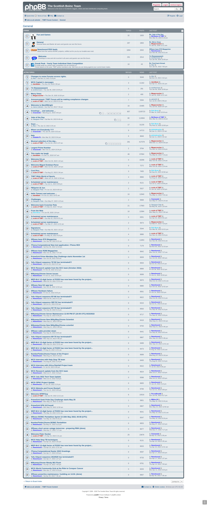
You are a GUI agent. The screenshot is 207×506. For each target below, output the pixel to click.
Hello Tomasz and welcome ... (44, 193)
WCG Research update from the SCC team (49, 371)
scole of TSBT (38, 101)
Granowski (37, 113)
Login (165, 4)
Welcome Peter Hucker (41, 434)
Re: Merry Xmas (155, 42)
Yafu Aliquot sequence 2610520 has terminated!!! (52, 457)
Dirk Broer (155, 110)
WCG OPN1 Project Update (43, 382)
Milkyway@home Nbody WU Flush (46, 463)
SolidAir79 (37, 137)
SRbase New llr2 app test (42, 285)
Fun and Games (43, 35)
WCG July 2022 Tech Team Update (46, 377)
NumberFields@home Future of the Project (50, 354)
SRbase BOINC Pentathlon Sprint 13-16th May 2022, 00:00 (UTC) (59, 417)
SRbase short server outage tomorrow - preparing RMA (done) (58, 428)
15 (111, 113)
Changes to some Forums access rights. (48, 76)
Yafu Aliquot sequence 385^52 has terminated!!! (52, 302)
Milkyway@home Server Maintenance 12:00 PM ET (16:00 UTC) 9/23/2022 (63, 314)
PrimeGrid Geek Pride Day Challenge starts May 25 (53, 400)
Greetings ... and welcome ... (43, 111)
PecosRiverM (156, 394)
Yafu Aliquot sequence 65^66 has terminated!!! (51, 297)
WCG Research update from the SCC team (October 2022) (56, 268)
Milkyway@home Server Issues (44, 274)
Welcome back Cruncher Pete (44, 205)
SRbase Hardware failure (42, 291)
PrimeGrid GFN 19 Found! (42, 405)
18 (120, 113)
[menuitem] (41, 15)
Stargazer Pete (38, 119)
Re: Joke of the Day (156, 34)
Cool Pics (35, 171)
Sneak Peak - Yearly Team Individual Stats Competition (59, 63)
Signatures (35, 228)
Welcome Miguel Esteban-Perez (45, 165)
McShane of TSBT (157, 36)
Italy (33, 135)
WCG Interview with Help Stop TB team (48, 360)
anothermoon (155, 58)
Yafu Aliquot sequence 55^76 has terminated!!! (51, 308)
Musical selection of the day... (44, 141)
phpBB (96, 495)
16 (114, 113)
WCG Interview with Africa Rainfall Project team (52, 365)
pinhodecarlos (156, 129)
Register (157, 4)
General (28, 26)
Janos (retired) (38, 107)
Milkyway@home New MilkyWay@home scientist (52, 325)
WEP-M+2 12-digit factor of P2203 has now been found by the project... (62, 279)
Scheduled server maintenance (44, 182)
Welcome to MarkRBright (42, 105)
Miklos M (154, 399)
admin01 (154, 99)
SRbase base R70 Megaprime (160, 49)
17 (117, 113)
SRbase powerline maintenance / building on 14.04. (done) (56, 474)
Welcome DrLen (38, 159)
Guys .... (34, 124)
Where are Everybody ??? (42, 130)
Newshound (155, 51)
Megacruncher (156, 44)
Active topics (176, 4)
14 (108, 113)
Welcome (42, 56)
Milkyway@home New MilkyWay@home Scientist (52, 319)
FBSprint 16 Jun (38, 188)
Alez (152, 65)
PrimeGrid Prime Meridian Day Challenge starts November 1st (58, 256)
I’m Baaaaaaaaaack (156, 56)
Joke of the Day (37, 117)
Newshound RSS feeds (47, 49)
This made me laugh (40, 153)
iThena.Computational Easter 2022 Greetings (50, 451)
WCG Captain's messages (42, 82)
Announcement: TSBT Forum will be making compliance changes (59, 99)
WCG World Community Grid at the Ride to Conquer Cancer (57, 468)
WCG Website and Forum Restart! (46, 388)
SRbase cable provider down (43, 331)
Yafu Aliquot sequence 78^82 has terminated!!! (51, 262)
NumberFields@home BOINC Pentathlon (48, 423)
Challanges (36, 199)
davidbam (36, 84)
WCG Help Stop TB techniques (44, 440)
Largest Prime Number (41, 148)
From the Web (37, 211)
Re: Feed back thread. (157, 63)
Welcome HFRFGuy (39, 394)
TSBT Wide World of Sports (43, 176)
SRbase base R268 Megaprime (44, 251)
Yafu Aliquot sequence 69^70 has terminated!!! (51, 337)
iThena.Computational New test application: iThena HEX (55, 245)
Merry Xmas (36, 94)
